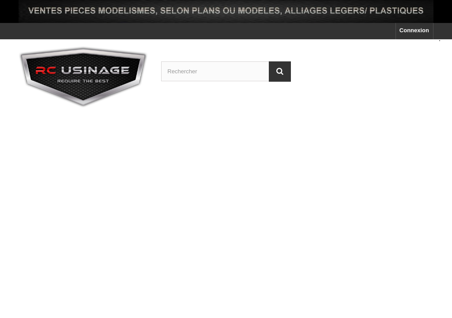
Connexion (414, 30)
